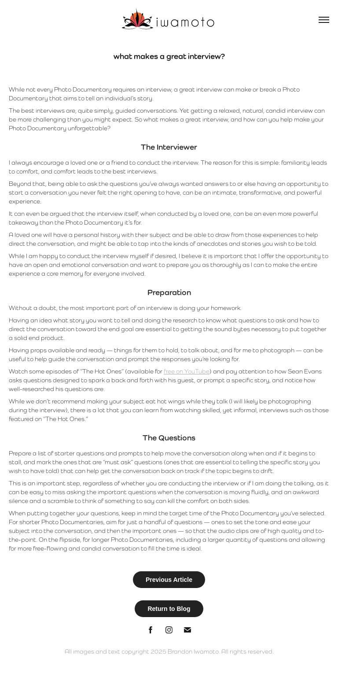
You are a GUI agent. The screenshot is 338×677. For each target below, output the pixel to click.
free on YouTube (186, 371)
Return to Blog (168, 608)
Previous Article (169, 579)
